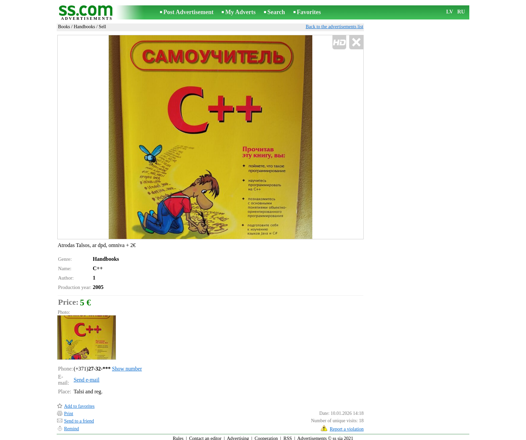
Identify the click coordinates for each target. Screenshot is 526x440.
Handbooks (84, 26)
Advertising (238, 435)
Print (68, 410)
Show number (127, 366)
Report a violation (347, 426)
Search (276, 12)
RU (461, 11)
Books (64, 26)
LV (449, 11)
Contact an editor (205, 435)
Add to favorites (79, 403)
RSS (287, 435)
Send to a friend (79, 418)
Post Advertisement (188, 12)
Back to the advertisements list (334, 26)
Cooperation (266, 435)
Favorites (309, 12)
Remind (71, 425)
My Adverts (240, 12)
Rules (178, 435)
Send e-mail (86, 377)
